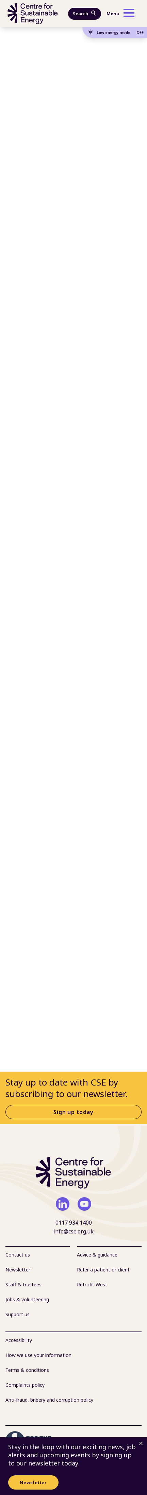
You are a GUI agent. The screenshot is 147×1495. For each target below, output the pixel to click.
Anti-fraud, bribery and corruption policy (49, 1400)
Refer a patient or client (103, 1269)
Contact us (17, 1254)
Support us (17, 1314)
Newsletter (33, 1482)
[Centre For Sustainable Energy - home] (32, 13)
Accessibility (18, 1340)
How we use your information (38, 1355)
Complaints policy (25, 1385)
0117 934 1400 (73, 1222)
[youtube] (84, 1204)
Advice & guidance (97, 1254)
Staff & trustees (23, 1284)
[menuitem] (37, 1255)
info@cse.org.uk (73, 1231)
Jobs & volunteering (27, 1299)
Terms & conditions (27, 1370)
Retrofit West (92, 1284)
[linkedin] (62, 1204)
